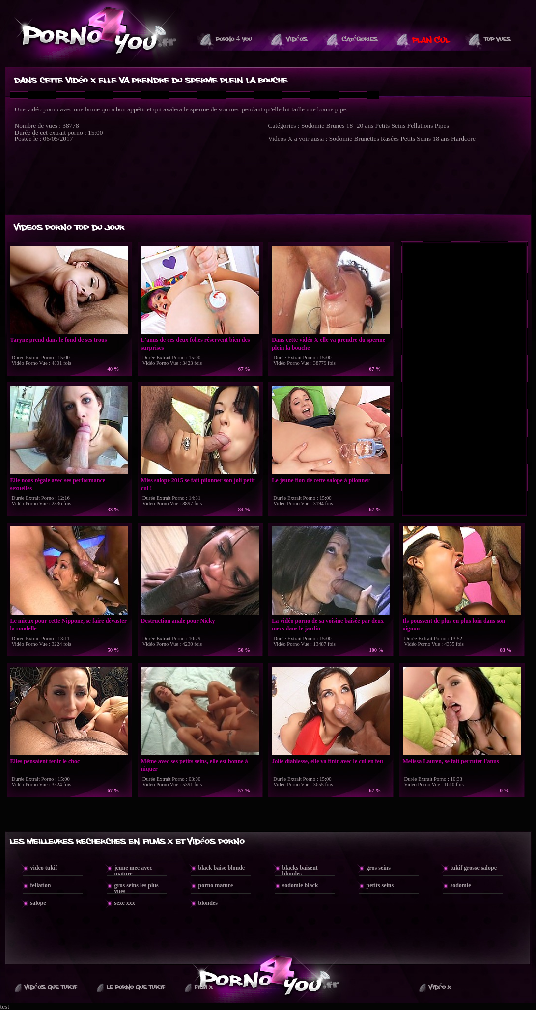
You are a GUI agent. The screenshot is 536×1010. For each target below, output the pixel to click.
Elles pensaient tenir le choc (45, 761)
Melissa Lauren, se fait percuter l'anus (451, 761)
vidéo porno (42, 109)
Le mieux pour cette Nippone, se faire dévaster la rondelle (68, 624)
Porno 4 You (234, 39)
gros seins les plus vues (136, 888)
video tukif (43, 867)
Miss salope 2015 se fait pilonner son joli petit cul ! (198, 484)
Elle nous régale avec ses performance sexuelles (58, 484)
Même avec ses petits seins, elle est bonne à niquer (194, 765)
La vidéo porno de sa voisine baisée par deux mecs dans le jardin (328, 624)
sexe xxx (124, 903)
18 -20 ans (360, 125)
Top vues (497, 39)
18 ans (441, 138)
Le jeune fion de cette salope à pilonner (321, 480)
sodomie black (300, 885)
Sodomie (312, 125)
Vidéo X (440, 987)
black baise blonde (221, 867)
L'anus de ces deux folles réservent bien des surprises (195, 343)
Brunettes (366, 138)
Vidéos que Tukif (51, 987)
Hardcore (463, 138)
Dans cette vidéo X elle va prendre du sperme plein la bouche (328, 343)
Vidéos (297, 39)
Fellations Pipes (428, 125)
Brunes (335, 125)
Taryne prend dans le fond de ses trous (58, 339)
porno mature (215, 885)
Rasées (390, 138)
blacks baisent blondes (300, 870)
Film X (204, 987)
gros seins (379, 867)
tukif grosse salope (474, 867)
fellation (40, 885)
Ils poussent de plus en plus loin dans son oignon (454, 624)
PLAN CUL (431, 40)
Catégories (360, 39)
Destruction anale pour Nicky (178, 620)
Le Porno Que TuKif (136, 987)
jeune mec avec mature (133, 870)
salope (38, 903)
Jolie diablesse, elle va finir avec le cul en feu (327, 761)
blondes (208, 903)
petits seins (380, 885)
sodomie (461, 885)
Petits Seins (390, 125)
